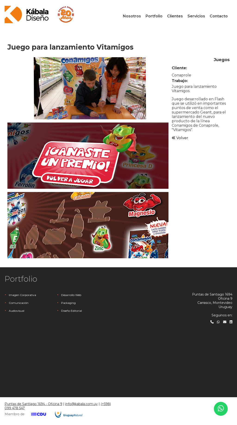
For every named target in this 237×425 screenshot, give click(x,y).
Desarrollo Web (71, 295)
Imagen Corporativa (22, 295)
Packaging (68, 303)
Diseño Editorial (71, 310)
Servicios (196, 16)
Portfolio (154, 16)
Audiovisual (16, 310)
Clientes (175, 16)
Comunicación (18, 303)
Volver (180, 138)
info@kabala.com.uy (81, 404)
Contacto (219, 16)
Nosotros (132, 16)
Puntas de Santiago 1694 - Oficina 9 (33, 404)
